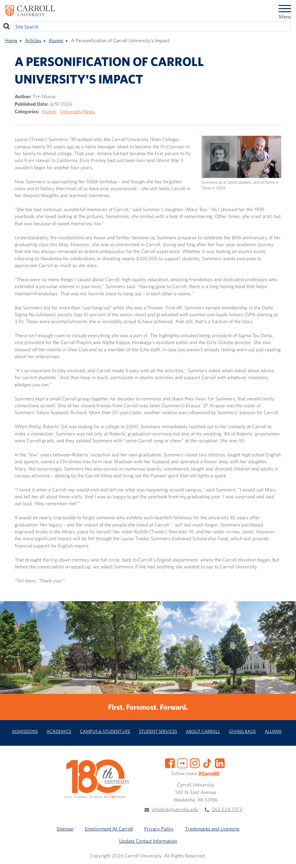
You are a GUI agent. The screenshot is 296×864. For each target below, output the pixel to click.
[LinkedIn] (220, 762)
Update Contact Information (148, 841)
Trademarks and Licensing (212, 828)
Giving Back (242, 731)
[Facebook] (170, 762)
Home (11, 40)
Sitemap (65, 828)
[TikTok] (207, 762)
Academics (59, 731)
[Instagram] (195, 762)
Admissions (25, 731)
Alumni (55, 40)
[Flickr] (182, 762)
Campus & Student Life (105, 731)
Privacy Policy (159, 828)
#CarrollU (209, 773)
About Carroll (203, 731)
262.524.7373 (227, 809)
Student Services (158, 731)
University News (77, 111)
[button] (284, 852)
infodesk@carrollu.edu (175, 809)
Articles (33, 40)
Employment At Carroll (109, 828)
